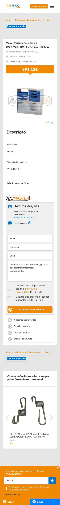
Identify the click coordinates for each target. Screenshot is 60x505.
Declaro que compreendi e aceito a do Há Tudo (30, 288)
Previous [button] (7, 417)
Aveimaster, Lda (27, 206)
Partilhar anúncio (22, 326)
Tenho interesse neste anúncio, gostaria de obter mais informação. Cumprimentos (30, 271)
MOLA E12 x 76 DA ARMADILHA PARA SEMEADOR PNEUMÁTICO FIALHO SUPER (29, 435)
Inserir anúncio (39, 6)
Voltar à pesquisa (16, 26)
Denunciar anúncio (23, 339)
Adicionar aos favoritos (25, 320)
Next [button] (51, 417)
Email (38, 501)
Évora (12, 440)
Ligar (8, 502)
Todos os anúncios (23, 217)
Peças (48, 352)
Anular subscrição (12, 494)
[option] (30, 101)
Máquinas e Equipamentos (28, 352)
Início (8, 352)
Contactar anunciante (31, 309)
